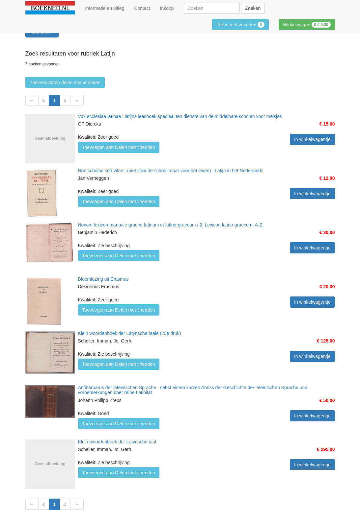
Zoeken (253, 8)
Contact (142, 8)
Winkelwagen (307, 25)
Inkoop (167, 8)
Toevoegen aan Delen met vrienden (118, 147)
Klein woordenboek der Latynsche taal (117, 441)
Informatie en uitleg (104, 8)
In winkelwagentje (312, 139)
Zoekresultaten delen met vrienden (65, 82)
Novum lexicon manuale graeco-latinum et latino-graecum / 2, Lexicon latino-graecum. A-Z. (170, 224)
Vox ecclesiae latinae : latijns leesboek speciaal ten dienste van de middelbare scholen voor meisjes (180, 116)
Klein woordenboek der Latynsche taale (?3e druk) (129, 333)
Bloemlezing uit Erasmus (103, 279)
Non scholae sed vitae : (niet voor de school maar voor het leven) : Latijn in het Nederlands (170, 170)
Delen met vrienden (240, 25)
